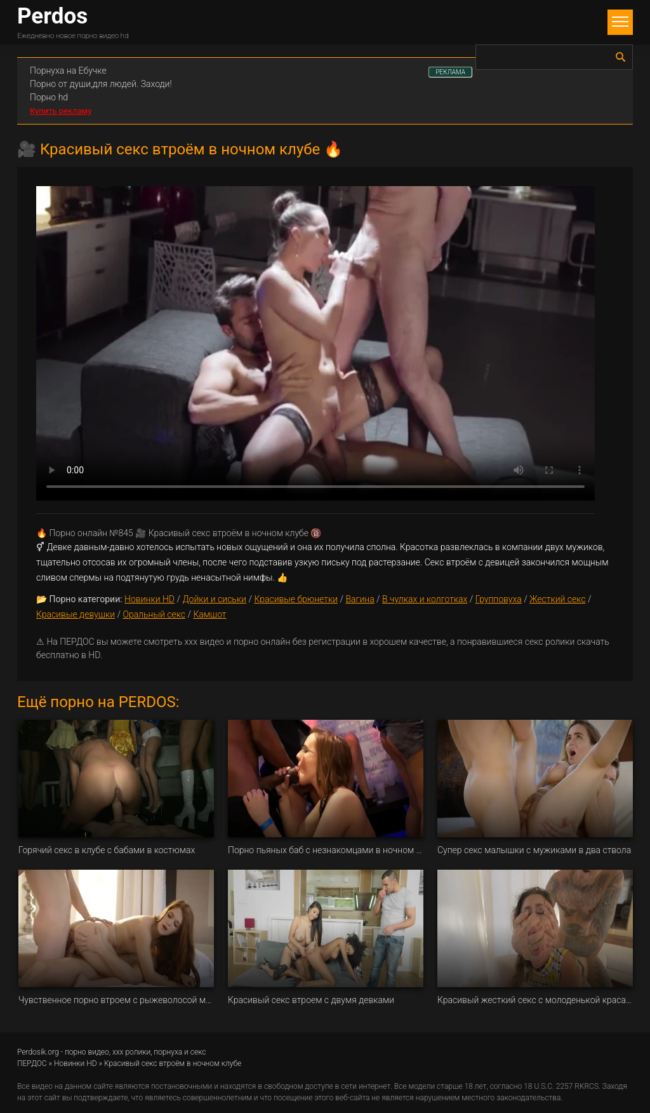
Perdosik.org (38, 1052)
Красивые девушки (75, 614)
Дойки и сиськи (214, 599)
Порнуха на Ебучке (68, 70)
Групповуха (498, 599)
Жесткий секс (557, 599)
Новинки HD (149, 599)
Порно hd (49, 97)
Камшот (209, 614)
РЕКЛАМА (450, 72)
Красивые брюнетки (296, 599)
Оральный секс (154, 614)
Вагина (359, 599)
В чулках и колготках (424, 599)
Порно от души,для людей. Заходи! (101, 84)
